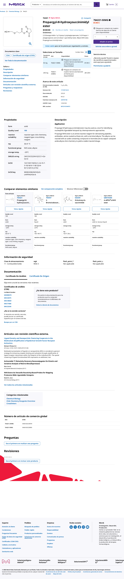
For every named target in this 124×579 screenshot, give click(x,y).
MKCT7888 (7, 304)
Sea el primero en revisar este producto (23, 461)
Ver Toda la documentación (16, 61)
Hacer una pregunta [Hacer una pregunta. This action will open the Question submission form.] (77, 30)
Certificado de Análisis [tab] (16, 276)
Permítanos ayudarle (102, 66)
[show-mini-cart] (112, 4)
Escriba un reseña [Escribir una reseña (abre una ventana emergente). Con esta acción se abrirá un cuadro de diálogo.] (62, 30)
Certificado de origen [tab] (39, 276)
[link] (12, 526)
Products (2, 11)
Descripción (8, 72)
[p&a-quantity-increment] (117, 36)
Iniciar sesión (49, 46)
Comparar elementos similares (16, 75)
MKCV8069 (7, 301)
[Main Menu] (4, 4)
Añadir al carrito (106, 42)
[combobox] (65, 4)
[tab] (4, 11)
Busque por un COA (11, 322)
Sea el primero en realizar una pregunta (22, 443)
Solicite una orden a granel (106, 46)
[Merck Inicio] (17, 4)
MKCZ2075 (7, 298)
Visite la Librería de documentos (47, 305)
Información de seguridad (13, 78)
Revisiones (7, 91)
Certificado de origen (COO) (24, 55)
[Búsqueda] (97, 4)
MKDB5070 (7, 295)
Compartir (86, 18)
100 (25, 130)
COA (8, 55)
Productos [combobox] (35, 4)
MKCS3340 (7, 306)
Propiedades (8, 69)
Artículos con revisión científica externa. (19, 84)
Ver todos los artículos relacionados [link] (18, 385)
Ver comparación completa (52, 189)
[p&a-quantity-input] (106, 37)
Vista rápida (18, 209)
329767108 (64, 100)
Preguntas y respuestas (12, 88)
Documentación (9, 81)
